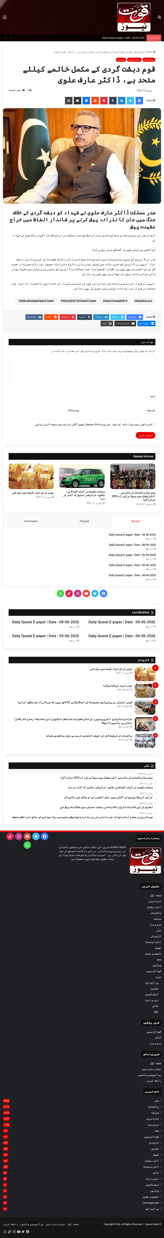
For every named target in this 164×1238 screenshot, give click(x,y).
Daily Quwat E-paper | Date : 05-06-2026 (131, 565)
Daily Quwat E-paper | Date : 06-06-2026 (131, 555)
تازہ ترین (134, 59)
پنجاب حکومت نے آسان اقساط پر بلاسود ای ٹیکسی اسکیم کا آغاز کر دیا (84, 495)
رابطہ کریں (154, 1081)
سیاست (121, 59)
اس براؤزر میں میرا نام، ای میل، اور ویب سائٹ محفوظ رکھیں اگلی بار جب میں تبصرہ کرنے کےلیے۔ (93, 424)
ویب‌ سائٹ (73, 410)
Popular (84, 521)
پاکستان (138, 52)
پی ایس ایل (151, 983)
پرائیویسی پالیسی (149, 1075)
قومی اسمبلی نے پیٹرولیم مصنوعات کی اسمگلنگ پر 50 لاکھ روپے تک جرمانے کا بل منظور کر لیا (75, 703)
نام (152, 396)
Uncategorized (150, 1203)
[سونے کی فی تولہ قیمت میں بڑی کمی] (31, 476)
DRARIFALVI (142, 301)
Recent (135, 521)
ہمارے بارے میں (151, 1069)
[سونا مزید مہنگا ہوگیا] (145, 692)
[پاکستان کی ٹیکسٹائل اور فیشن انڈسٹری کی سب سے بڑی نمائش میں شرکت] (145, 742)
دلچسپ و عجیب (153, 954)
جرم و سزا (155, 925)
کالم (155, 1006)
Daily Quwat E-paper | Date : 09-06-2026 (123, 37)
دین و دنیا (151, 1001)
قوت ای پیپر (153, 971)
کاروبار (156, 937)
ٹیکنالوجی (151, 995)
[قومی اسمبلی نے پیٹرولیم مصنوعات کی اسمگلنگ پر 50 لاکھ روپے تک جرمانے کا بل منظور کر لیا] (145, 708)
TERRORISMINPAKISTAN (35, 301)
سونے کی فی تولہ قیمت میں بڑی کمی (33, 492)
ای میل (150, 410)
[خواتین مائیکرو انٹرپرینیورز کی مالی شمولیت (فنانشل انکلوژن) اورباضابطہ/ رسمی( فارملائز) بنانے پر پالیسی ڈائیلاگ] (145, 725)
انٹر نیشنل (154, 907)
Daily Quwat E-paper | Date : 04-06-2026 (131, 575)
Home (150, 52)
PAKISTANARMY (114, 301)
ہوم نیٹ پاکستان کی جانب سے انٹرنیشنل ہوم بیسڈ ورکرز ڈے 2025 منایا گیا (133, 496)
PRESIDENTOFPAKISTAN (78, 301)
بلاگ (156, 1012)
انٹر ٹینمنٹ (153, 942)
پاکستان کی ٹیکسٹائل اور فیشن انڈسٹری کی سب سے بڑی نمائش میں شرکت (89, 736)
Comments (31, 521)
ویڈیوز (156, 966)
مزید (158, 977)
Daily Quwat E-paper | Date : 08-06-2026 (131, 545)
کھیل (158, 948)
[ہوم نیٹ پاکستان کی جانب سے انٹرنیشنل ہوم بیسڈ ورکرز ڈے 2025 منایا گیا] (132, 476)
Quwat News (152, 1225)
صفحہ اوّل (155, 896)
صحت (159, 960)
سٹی (159, 931)
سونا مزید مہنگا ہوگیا (117, 686)
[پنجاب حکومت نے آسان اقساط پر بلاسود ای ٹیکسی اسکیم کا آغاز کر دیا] (81, 476)
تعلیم (154, 989)
